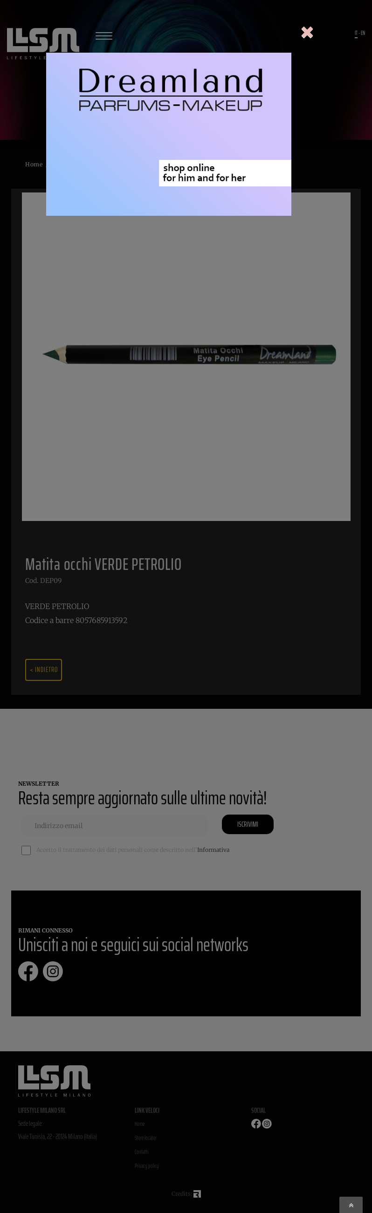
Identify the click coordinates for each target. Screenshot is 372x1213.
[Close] (307, 33)
